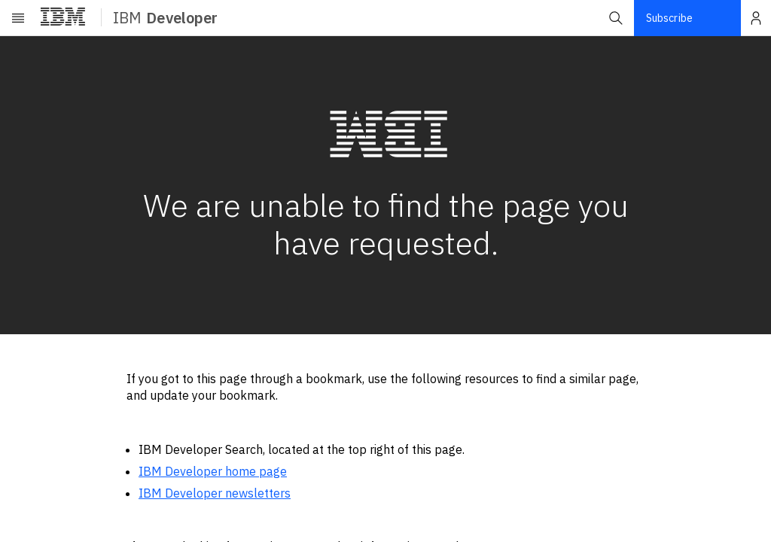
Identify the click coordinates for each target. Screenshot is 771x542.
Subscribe (669, 18)
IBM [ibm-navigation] (165, 18)
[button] (616, 18)
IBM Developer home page (213, 471)
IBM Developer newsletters (215, 493)
